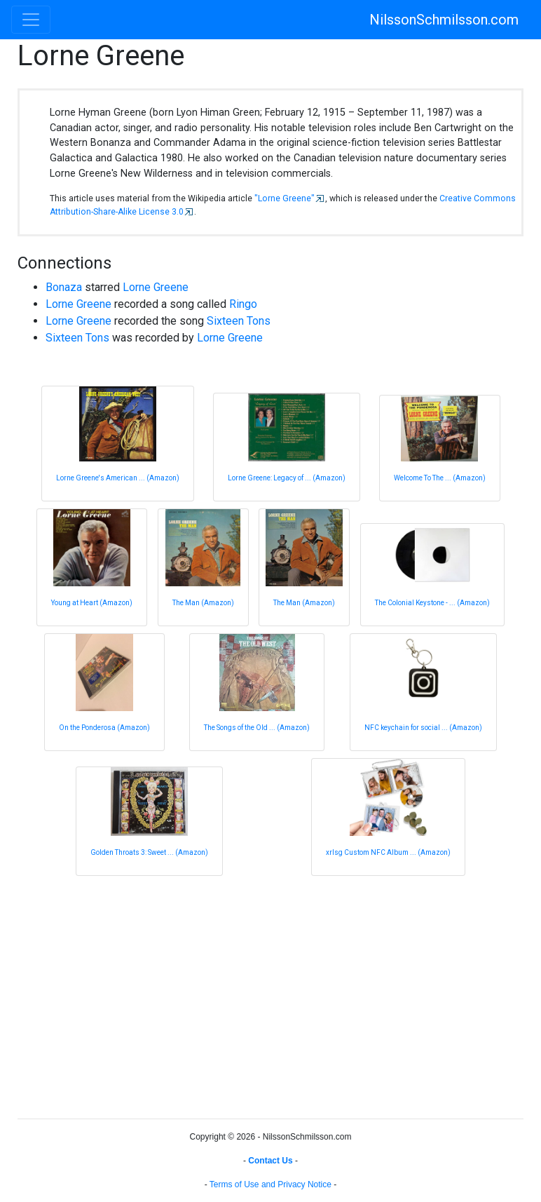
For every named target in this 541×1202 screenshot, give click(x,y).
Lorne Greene (156, 287)
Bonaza (64, 287)
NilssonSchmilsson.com (444, 19)
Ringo (243, 304)
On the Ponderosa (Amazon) (104, 727)
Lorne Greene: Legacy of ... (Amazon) (286, 478)
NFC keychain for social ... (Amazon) (423, 727)
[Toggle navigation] (30, 20)
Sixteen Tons (238, 320)
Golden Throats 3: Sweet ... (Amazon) (149, 852)
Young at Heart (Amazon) (91, 603)
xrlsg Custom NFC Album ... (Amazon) (388, 852)
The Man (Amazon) (203, 603)
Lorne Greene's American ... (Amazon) (117, 478)
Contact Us (270, 1161)
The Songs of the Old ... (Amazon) (257, 727)
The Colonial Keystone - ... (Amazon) (432, 603)
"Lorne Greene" (284, 198)
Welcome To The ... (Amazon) (440, 478)
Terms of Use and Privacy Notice (270, 1184)
